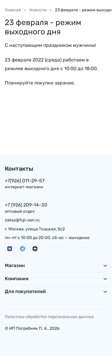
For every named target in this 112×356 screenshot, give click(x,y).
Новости (38, 10)
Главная (13, 10)
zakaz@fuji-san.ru (22, 220)
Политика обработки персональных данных (49, 316)
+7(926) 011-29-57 (25, 181)
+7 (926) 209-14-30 (26, 205)
